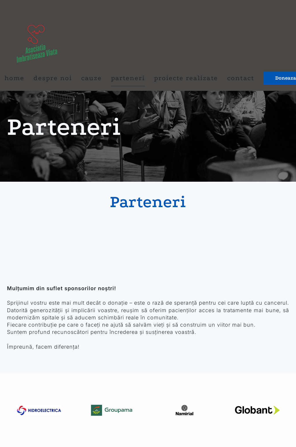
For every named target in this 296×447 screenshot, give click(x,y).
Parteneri (128, 78)
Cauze (91, 78)
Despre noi (53, 78)
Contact (240, 78)
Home (14, 78)
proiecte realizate (186, 78)
